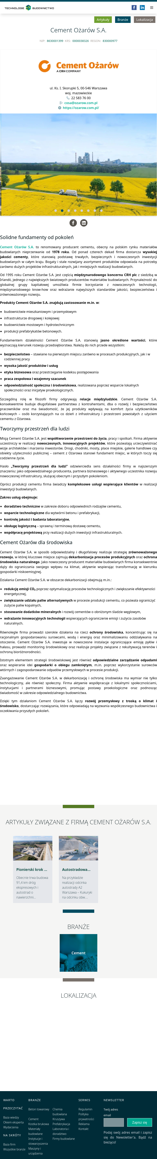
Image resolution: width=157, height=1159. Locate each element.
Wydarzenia (10, 1127)
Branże (123, 19)
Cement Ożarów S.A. (17, 247)
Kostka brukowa (38, 1124)
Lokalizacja (144, 19)
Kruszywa (59, 1119)
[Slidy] (78, 164)
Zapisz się (139, 1122)
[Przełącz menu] (152, 8)
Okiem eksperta (13, 1122)
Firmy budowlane (64, 1139)
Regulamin (85, 1109)
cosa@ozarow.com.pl (81, 103)
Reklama (84, 1124)
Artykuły (103, 19)
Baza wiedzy (11, 1117)
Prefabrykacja (61, 1124)
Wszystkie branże (14, 1149)
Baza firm (9, 1144)
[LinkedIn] (142, 7)
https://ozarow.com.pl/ (81, 108)
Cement (79, 952)
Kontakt (83, 1129)
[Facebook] (134, 7)
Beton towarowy (38, 1109)
